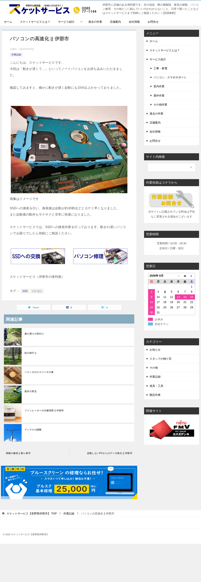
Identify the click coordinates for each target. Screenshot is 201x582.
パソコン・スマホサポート (169, 77)
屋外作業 (158, 95)
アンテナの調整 (33, 429)
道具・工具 (156, 385)
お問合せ (153, 21)
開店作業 (155, 394)
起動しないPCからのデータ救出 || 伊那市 (109, 453)
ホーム (8, 21)
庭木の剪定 (31, 391)
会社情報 (134, 21)
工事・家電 (160, 68)
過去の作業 (95, 21)
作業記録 (16, 54)
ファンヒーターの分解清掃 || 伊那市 (44, 410)
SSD (25, 291)
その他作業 (160, 104)
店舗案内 (115, 21)
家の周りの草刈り (34, 333)
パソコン (37, 291)
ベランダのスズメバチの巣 (39, 372)
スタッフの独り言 (161, 358)
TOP (31, 513)
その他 (154, 367)
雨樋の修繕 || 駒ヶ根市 (18, 453)
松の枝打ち (31, 353)
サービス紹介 (66, 21)
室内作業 (158, 86)
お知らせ (155, 349)
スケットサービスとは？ (35, 21)
